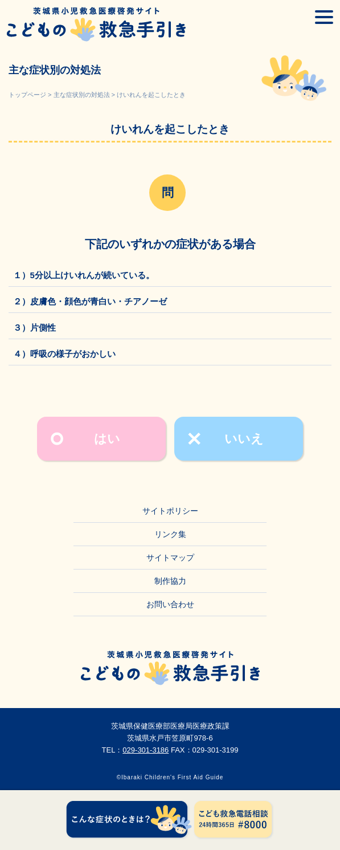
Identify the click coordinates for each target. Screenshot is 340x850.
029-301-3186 (145, 750)
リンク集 (170, 534)
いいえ (244, 439)
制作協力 (170, 580)
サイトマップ (170, 557)
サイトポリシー (170, 510)
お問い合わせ (170, 604)
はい (107, 439)
